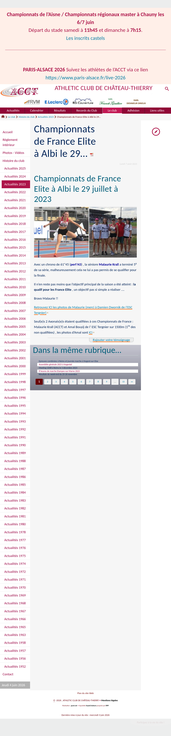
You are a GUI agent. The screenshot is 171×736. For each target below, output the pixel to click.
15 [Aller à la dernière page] (123, 387)
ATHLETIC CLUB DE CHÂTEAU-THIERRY (103, 88)
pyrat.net (74, 707)
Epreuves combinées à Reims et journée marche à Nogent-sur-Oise (78, 361)
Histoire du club (26, 116)
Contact (8, 674)
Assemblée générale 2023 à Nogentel (61, 366)
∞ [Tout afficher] (132, 387)
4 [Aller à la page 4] (64, 387)
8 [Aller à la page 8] (98, 387)
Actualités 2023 (46, 116)
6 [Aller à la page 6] (81, 387)
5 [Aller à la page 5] (73, 387)
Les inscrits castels (85, 38)
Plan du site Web (85, 694)
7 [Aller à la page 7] (90, 387)
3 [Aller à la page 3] (56, 387)
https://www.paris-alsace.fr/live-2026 (85, 77)
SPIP (107, 707)
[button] (166, 90)
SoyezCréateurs (91, 707)
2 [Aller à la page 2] (47, 387)
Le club (11, 116)
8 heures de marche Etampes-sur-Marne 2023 (66, 374)
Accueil (8, 132)
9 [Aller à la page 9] (106, 387)
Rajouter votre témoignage (111, 340)
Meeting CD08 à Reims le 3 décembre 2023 (64, 370)
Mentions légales (109, 702)
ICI (90, 332)
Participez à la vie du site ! (150, 724)
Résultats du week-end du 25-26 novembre (64, 379)
